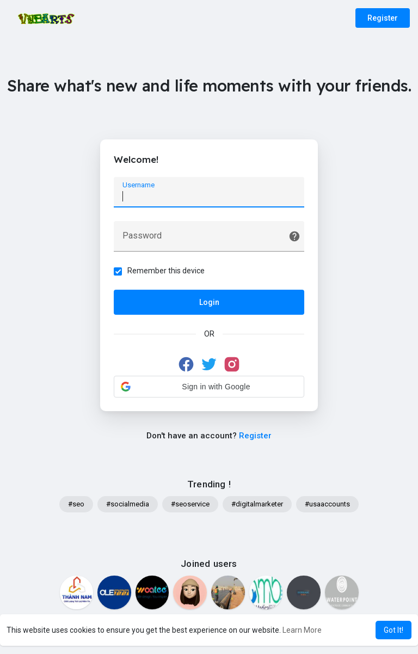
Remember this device (166, 270)
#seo (76, 504)
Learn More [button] (302, 630)
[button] (209, 387)
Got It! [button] (393, 630)
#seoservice (190, 504)
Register (382, 18)
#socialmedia (127, 504)
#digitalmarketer (257, 504)
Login (209, 302)
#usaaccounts (327, 504)
